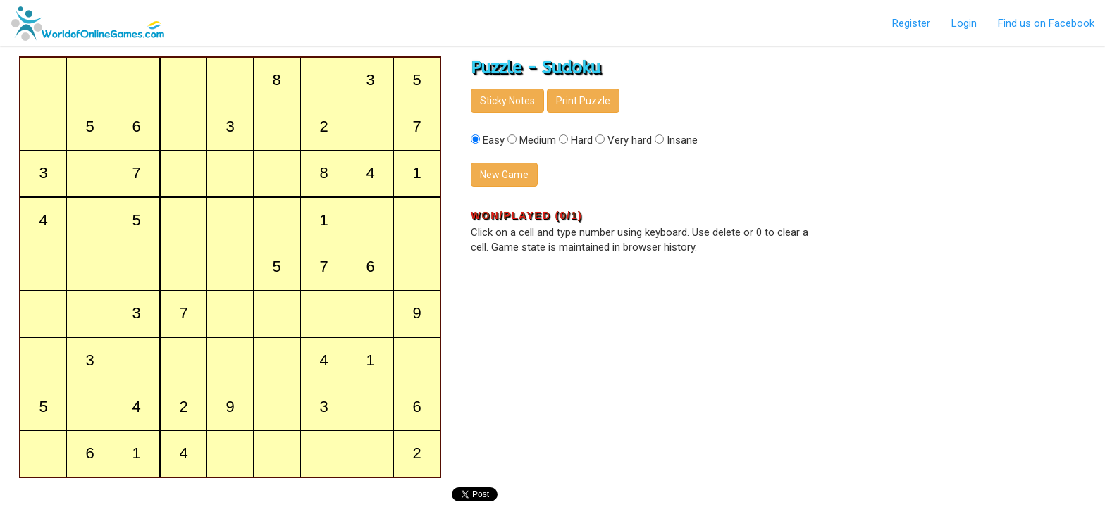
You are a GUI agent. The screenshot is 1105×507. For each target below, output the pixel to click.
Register (911, 23)
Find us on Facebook (1046, 23)
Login (964, 23)
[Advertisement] (967, 148)
